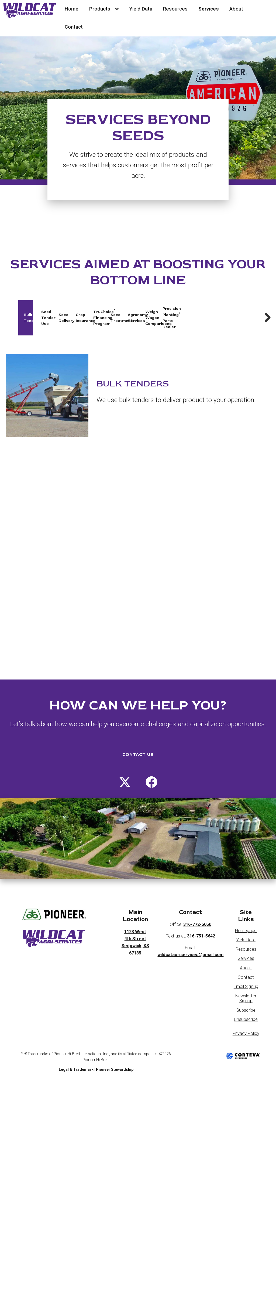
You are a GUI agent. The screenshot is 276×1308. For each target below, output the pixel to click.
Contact (74, 27)
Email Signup (246, 976)
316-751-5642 (201, 925)
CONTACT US (138, 743)
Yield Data (140, 9)
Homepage (246, 919)
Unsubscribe (246, 1008)
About (236, 9)
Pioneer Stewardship (114, 1059)
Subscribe (246, 999)
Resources (175, 9)
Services (208, 9)
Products (103, 9)
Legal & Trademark (76, 1059)
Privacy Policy (246, 1022)
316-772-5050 (197, 913)
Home (71, 9)
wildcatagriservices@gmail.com (190, 944)
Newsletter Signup (245, 988)
